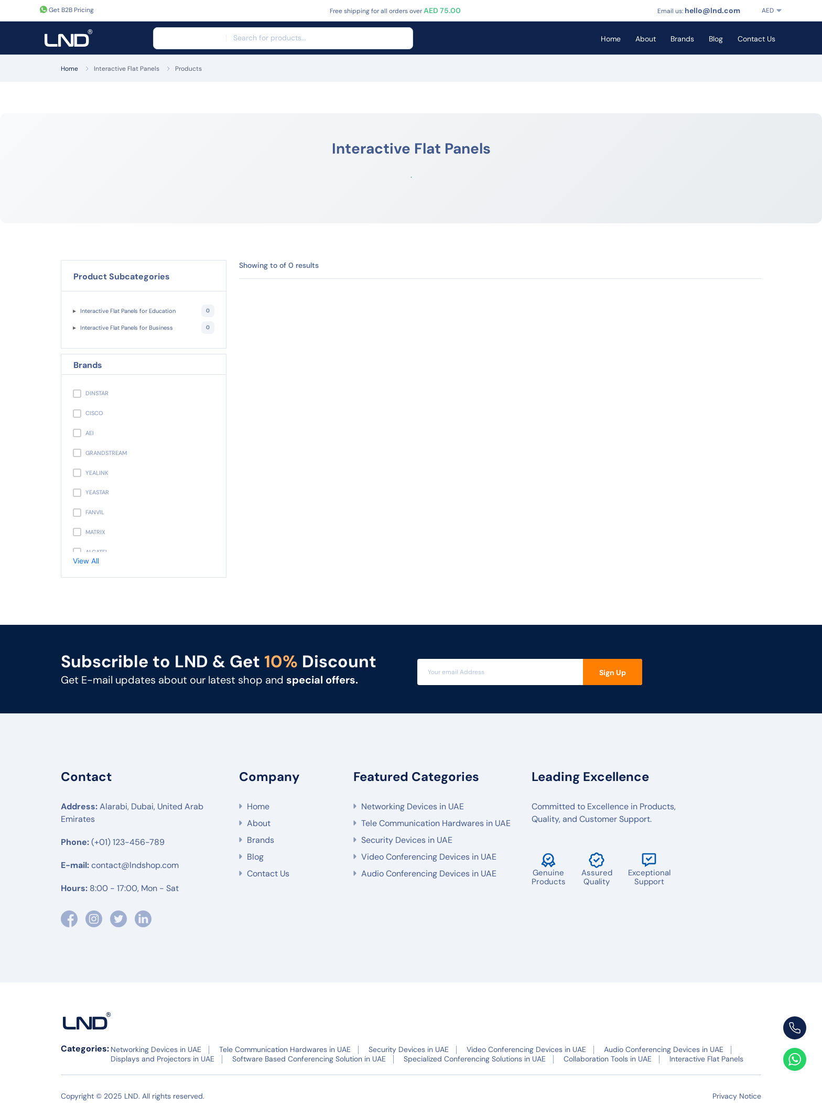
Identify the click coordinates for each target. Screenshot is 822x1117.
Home (611, 39)
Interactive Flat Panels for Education (147, 311)
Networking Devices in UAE (412, 806)
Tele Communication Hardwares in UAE (436, 823)
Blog (716, 39)
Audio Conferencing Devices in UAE (428, 873)
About (645, 39)
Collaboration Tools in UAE (608, 1059)
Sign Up (612, 672)
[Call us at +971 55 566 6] (794, 1027)
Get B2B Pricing (67, 10)
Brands (682, 39)
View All (86, 561)
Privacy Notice (736, 1096)
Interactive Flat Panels (126, 68)
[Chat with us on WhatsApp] (794, 1059)
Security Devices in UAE (406, 839)
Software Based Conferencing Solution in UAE (309, 1059)
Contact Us (756, 39)
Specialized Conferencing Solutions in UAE (475, 1059)
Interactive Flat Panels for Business (147, 327)
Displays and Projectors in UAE (162, 1059)
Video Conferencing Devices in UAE (428, 856)
